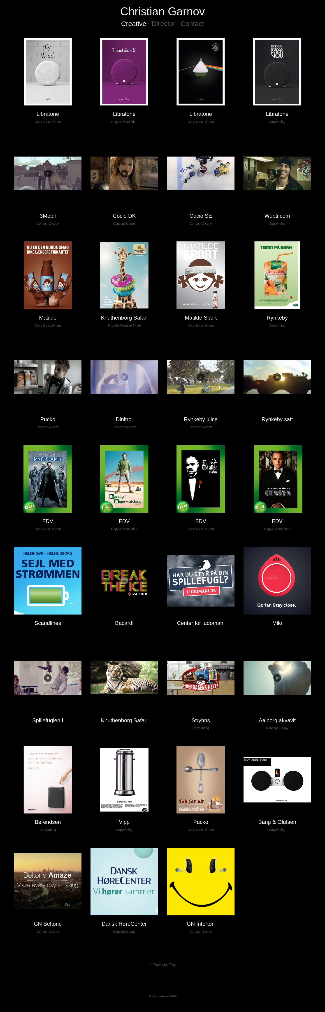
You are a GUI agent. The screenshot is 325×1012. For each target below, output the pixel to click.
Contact (192, 23)
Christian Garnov (162, 11)
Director (163, 23)
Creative (133, 23)
